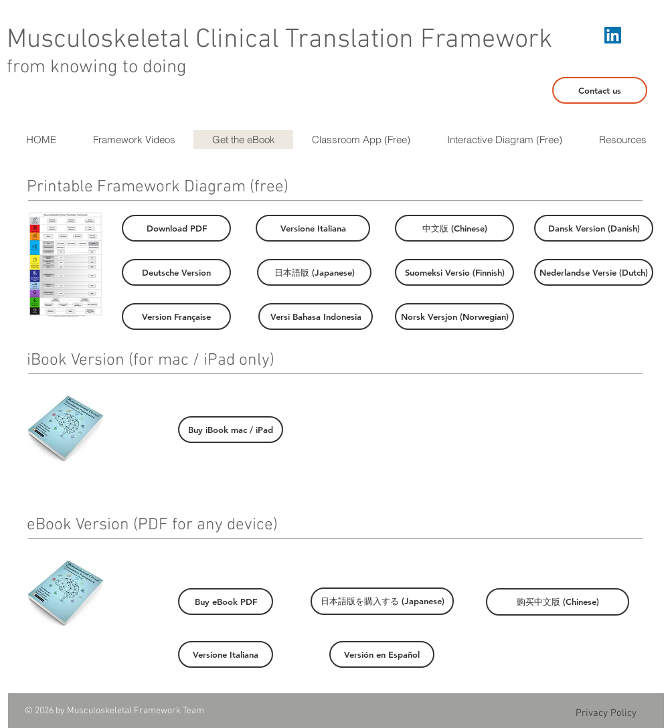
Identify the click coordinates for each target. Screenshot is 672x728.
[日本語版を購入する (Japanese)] (382, 601)
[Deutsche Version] (176, 272)
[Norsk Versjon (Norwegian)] (454, 316)
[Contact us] (599, 90)
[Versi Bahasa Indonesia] (315, 316)
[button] (622, 139)
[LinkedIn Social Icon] (612, 35)
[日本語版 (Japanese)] (314, 272)
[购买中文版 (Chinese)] (557, 602)
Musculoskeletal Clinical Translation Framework (279, 40)
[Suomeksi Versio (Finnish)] (454, 272)
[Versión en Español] (381, 654)
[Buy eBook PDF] (225, 601)
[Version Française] (176, 316)
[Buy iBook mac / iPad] (230, 429)
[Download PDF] (176, 228)
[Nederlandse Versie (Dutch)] (593, 272)
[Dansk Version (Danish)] (593, 228)
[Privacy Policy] (605, 713)
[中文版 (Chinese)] (454, 228)
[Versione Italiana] (313, 228)
